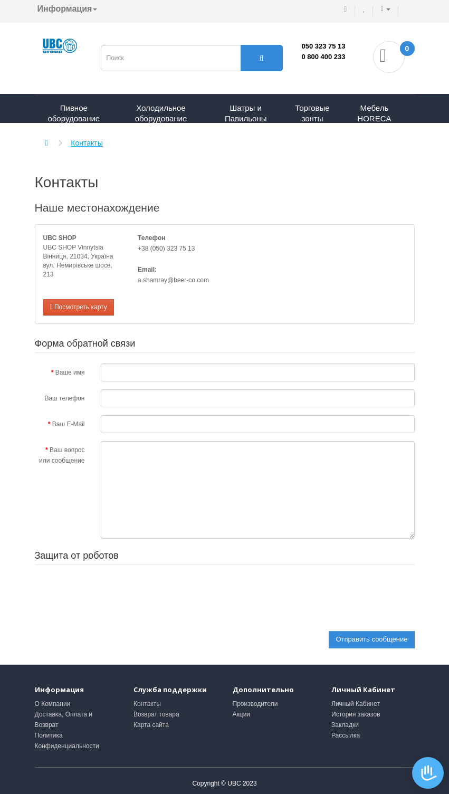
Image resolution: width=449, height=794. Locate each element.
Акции (242, 714)
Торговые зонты (312, 113)
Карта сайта (151, 725)
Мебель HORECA (374, 113)
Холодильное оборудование (161, 113)
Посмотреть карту (78, 307)
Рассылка (345, 735)
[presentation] (181, 596)
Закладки (345, 725)
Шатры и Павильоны (245, 113)
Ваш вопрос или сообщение (62, 455)
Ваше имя (70, 372)
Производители (255, 703)
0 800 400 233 (323, 57)
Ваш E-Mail (68, 424)
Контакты (86, 143)
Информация (67, 8)
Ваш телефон (64, 398)
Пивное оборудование (73, 113)
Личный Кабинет (355, 703)
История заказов (355, 714)
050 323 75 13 (323, 46)
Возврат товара (156, 714)
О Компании (53, 703)
